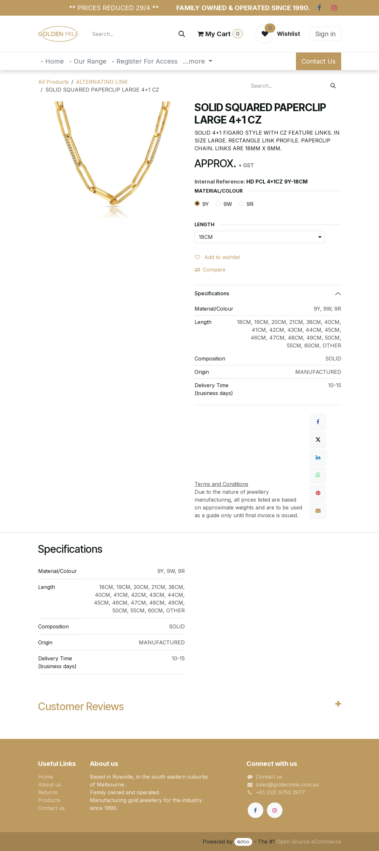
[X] (318, 439)
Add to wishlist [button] (217, 257)
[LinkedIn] (318, 457)
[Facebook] (319, 7)
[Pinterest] (318, 493)
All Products (53, 82)
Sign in (325, 34)
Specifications (212, 293)
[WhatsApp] (318, 475)
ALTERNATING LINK (102, 82)
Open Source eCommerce (308, 841)
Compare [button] (210, 269)
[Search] (182, 34)
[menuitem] (52, 61)
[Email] (318, 510)
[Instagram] (334, 7)
